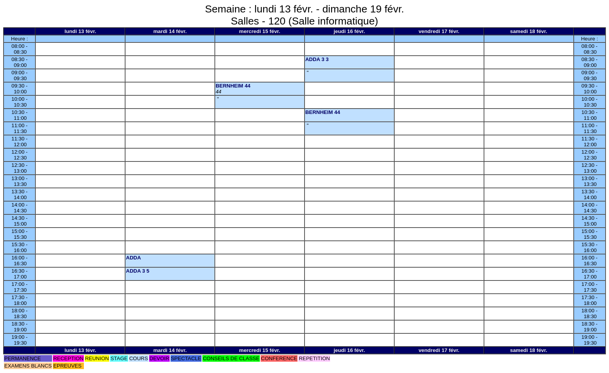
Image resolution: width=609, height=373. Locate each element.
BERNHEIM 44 (233, 86)
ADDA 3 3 (317, 59)
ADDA (133, 258)
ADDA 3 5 (137, 271)
